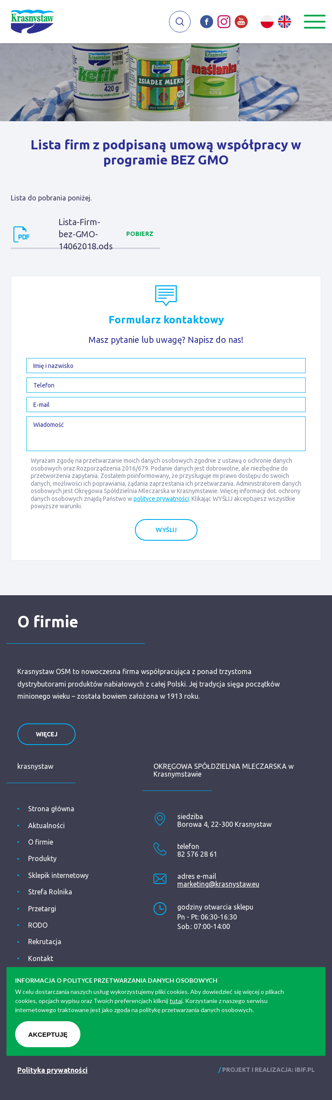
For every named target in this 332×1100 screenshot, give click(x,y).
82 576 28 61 (197, 854)
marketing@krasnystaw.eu (218, 884)
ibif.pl (305, 1069)
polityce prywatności (161, 498)
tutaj (175, 1000)
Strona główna (51, 809)
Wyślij (166, 529)
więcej (46, 734)
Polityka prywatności (52, 1070)
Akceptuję (47, 1034)
